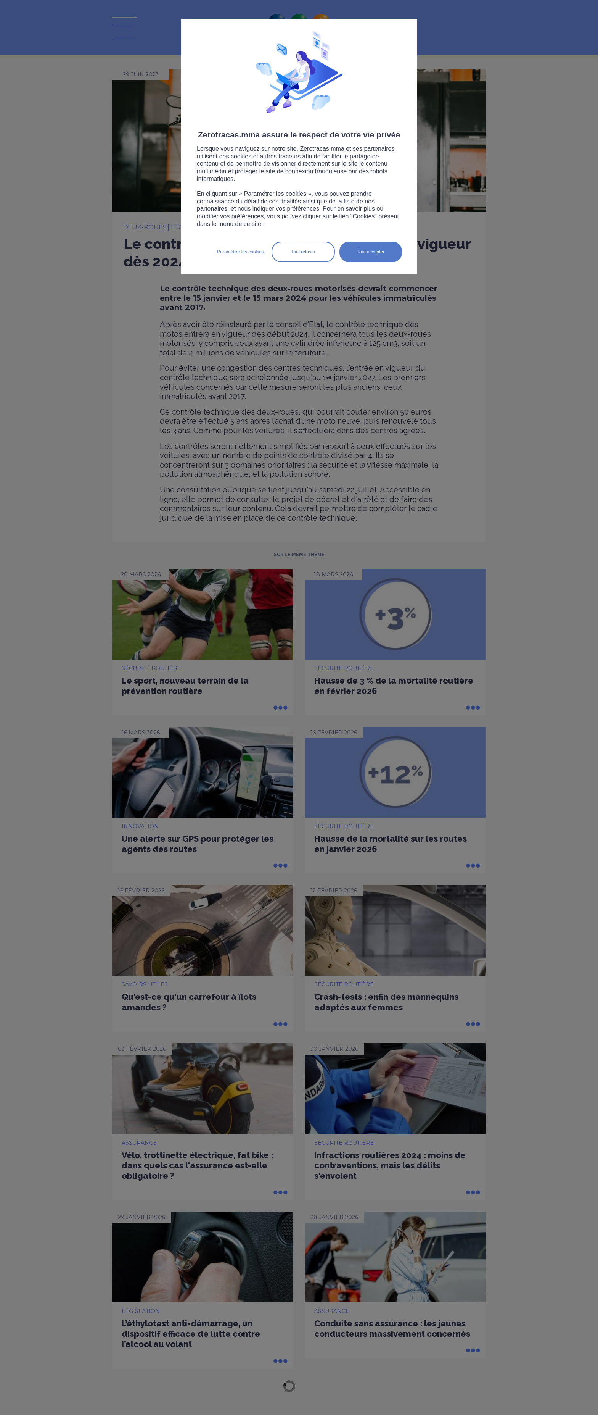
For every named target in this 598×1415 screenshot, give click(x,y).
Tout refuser (303, 252)
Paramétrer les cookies (240, 252)
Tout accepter (370, 252)
